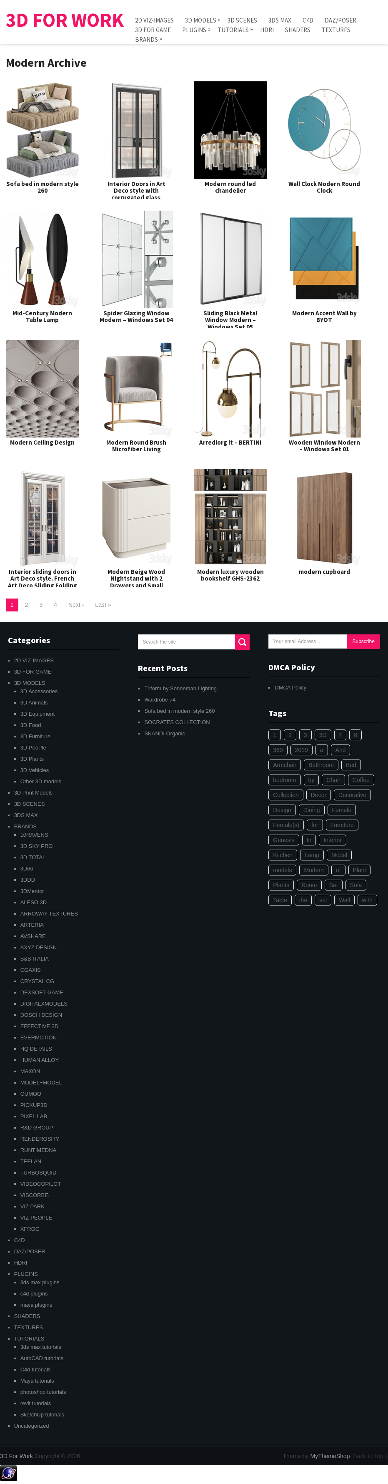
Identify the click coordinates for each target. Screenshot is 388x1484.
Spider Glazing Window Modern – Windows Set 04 (136, 316)
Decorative (352, 795)
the (303, 900)
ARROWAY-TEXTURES (49, 914)
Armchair (284, 765)
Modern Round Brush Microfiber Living (136, 445)
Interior (332, 840)
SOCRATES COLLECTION (177, 722)
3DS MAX (279, 20)
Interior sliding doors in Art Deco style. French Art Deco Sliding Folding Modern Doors (42, 582)
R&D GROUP (36, 1127)
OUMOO (31, 1094)
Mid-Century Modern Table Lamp (42, 316)
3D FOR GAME (153, 30)
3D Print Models (33, 793)
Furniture (342, 825)
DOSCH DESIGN (41, 1015)
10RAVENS (34, 835)
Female (342, 810)
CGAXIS (30, 970)
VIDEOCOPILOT (40, 1184)
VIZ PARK (32, 1206)
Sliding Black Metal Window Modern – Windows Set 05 (230, 320)
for (314, 825)
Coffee (361, 780)
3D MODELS (200, 19)
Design (282, 810)
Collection (285, 795)
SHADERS (297, 30)
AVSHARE (33, 936)
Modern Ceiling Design (42, 442)
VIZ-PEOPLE (36, 1218)
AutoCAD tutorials (41, 1358)
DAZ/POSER (340, 20)
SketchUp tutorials (42, 1414)
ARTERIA (32, 925)
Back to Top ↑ (370, 1456)
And (340, 750)
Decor (318, 795)
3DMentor (32, 891)
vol (323, 900)
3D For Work (65, 20)
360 (278, 750)
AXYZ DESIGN (38, 947)
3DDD (27, 880)
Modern (313, 870)
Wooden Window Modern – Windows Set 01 (324, 445)
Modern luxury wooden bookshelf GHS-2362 (230, 575)
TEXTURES (336, 30)
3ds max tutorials (40, 1347)
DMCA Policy (290, 687)
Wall (344, 900)
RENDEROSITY (40, 1139)
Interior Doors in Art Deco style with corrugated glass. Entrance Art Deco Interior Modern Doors (136, 197)
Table (280, 900)
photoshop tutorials (43, 1392)
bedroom (284, 780)
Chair (333, 780)
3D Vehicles (34, 770)
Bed (351, 765)
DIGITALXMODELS (44, 1004)
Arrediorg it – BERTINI (230, 442)
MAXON (30, 1071)
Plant (359, 870)
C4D (308, 20)
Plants (281, 885)
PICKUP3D (34, 1105)
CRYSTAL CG (37, 981)
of (338, 870)
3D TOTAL (33, 857)
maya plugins (36, 1305)
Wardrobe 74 (159, 700)
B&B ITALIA (34, 959)
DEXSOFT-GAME (41, 992)
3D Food (30, 725)
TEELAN (31, 1161)
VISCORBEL (35, 1195)
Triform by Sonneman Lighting (180, 688)
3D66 (26, 868)
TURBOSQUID (38, 1173)
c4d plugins (34, 1293)
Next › (76, 604)
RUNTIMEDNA (38, 1150)
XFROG (30, 1229)
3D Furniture (35, 736)
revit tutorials (35, 1403)
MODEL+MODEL (41, 1082)
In (309, 840)
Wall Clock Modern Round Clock (324, 187)
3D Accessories (39, 691)
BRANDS (146, 39)
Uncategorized (31, 1426)
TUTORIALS (233, 29)
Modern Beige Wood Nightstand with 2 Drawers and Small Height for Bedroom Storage (136, 585)
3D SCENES (242, 20)
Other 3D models (40, 781)
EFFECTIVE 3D (39, 1026)
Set (333, 885)
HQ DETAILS (36, 1049)
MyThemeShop (330, 1456)
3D (323, 735)
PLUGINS (194, 29)
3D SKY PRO (36, 846)
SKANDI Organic (164, 733)
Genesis (283, 840)
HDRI (267, 30)
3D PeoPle (33, 748)
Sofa (356, 885)
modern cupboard (324, 572)
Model (339, 855)
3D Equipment (37, 714)
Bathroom (321, 765)
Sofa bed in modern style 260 (42, 187)
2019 (301, 750)
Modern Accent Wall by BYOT (324, 316)
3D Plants (32, 759)
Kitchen (283, 855)
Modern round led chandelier (230, 187)
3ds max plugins (40, 1282)
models (282, 870)
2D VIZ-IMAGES (154, 20)
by (311, 780)
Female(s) (286, 825)
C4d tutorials (35, 1369)
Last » (103, 604)
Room (309, 885)
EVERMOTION (38, 1037)
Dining (311, 810)
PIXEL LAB (34, 1116)
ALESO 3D (33, 902)
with (367, 900)
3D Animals (34, 702)
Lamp (312, 855)
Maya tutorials (37, 1381)
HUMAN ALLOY (39, 1060)
